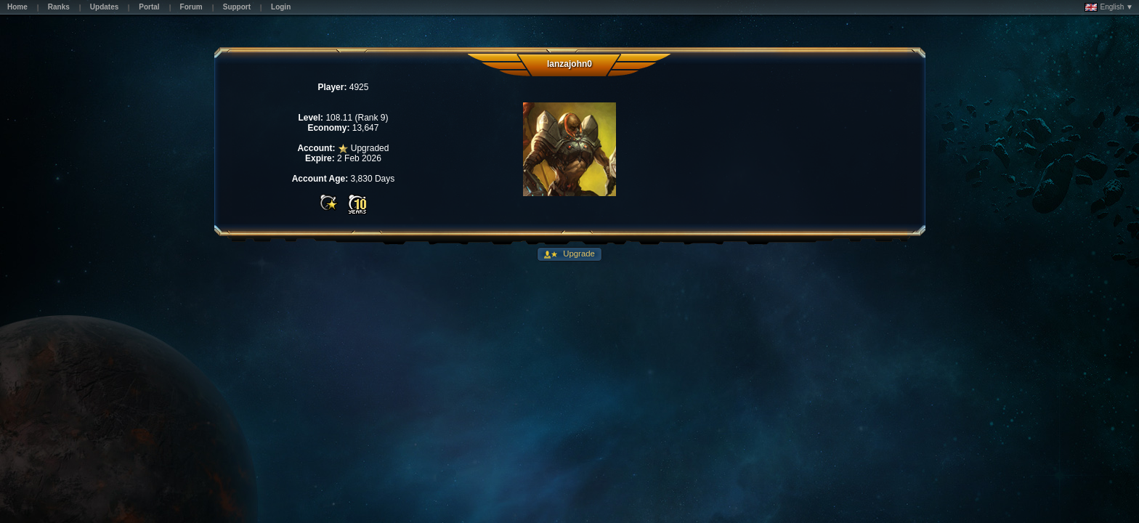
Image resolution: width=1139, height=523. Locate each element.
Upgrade (578, 253)
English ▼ (1109, 7)
